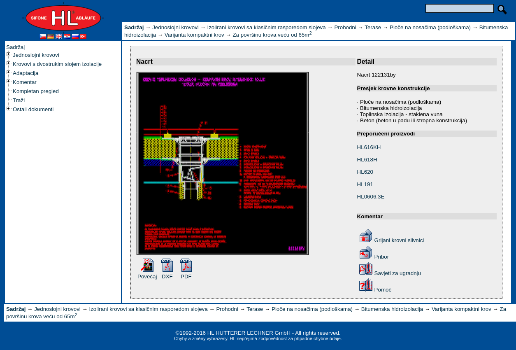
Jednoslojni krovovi (36, 55)
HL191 (365, 184)
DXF (167, 276)
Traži (19, 100)
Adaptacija (25, 73)
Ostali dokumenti (33, 109)
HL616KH (369, 147)
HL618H (367, 159)
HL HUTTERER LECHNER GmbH (249, 333)
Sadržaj (15, 47)
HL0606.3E (371, 197)
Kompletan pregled (36, 91)
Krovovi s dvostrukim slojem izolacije (57, 64)
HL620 (365, 172)
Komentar (25, 82)
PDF (186, 276)
